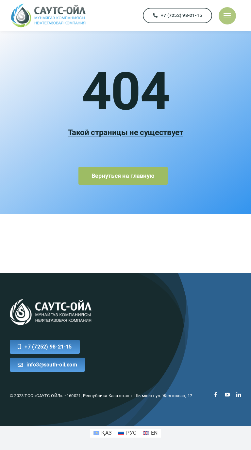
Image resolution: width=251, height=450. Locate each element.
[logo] (48, 5)
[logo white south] (51, 301)
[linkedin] (238, 394)
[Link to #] (227, 15)
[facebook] (215, 394)
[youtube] (227, 394)
